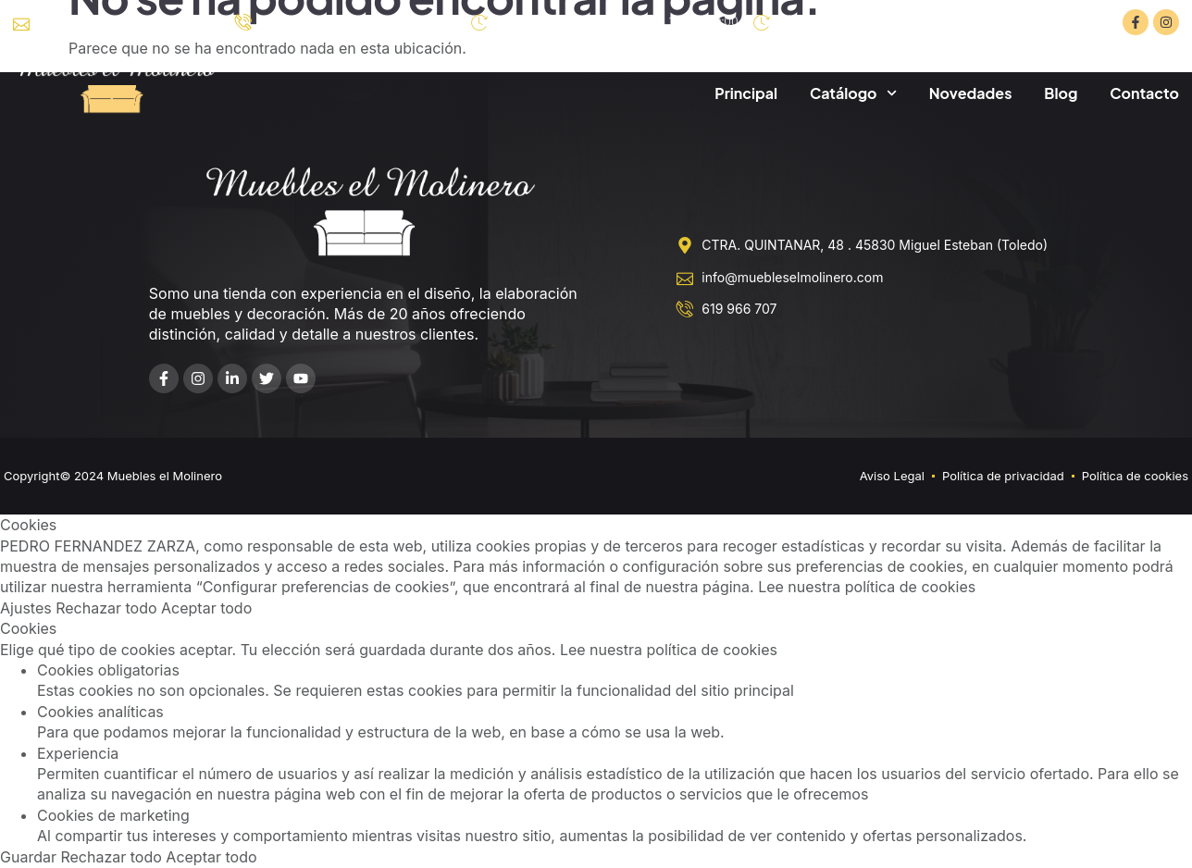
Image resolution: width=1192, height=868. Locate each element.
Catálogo (853, 93)
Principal (745, 93)
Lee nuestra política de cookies (866, 586)
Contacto (1144, 93)
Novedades (970, 93)
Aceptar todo (206, 608)
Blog (1060, 93)
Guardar (30, 857)
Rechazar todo (108, 608)
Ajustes (28, 608)
